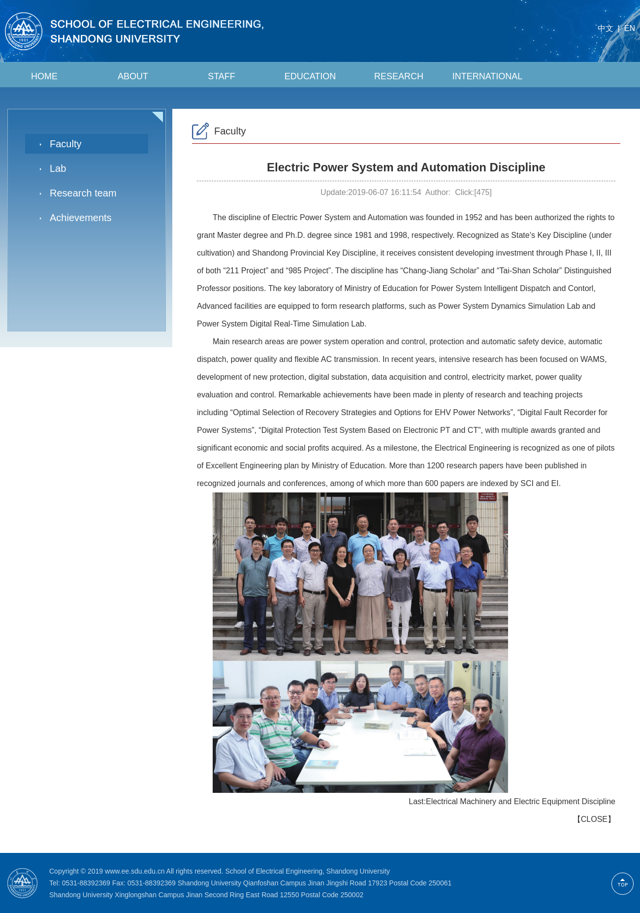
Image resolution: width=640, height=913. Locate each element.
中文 (605, 28)
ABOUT (133, 76)
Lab (58, 168)
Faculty (65, 143)
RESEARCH (398, 76)
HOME (44, 76)
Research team (83, 193)
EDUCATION (310, 76)
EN (629, 28)
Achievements (81, 217)
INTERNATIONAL (487, 76)
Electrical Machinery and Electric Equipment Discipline (520, 801)
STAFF (221, 76)
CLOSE (594, 819)
